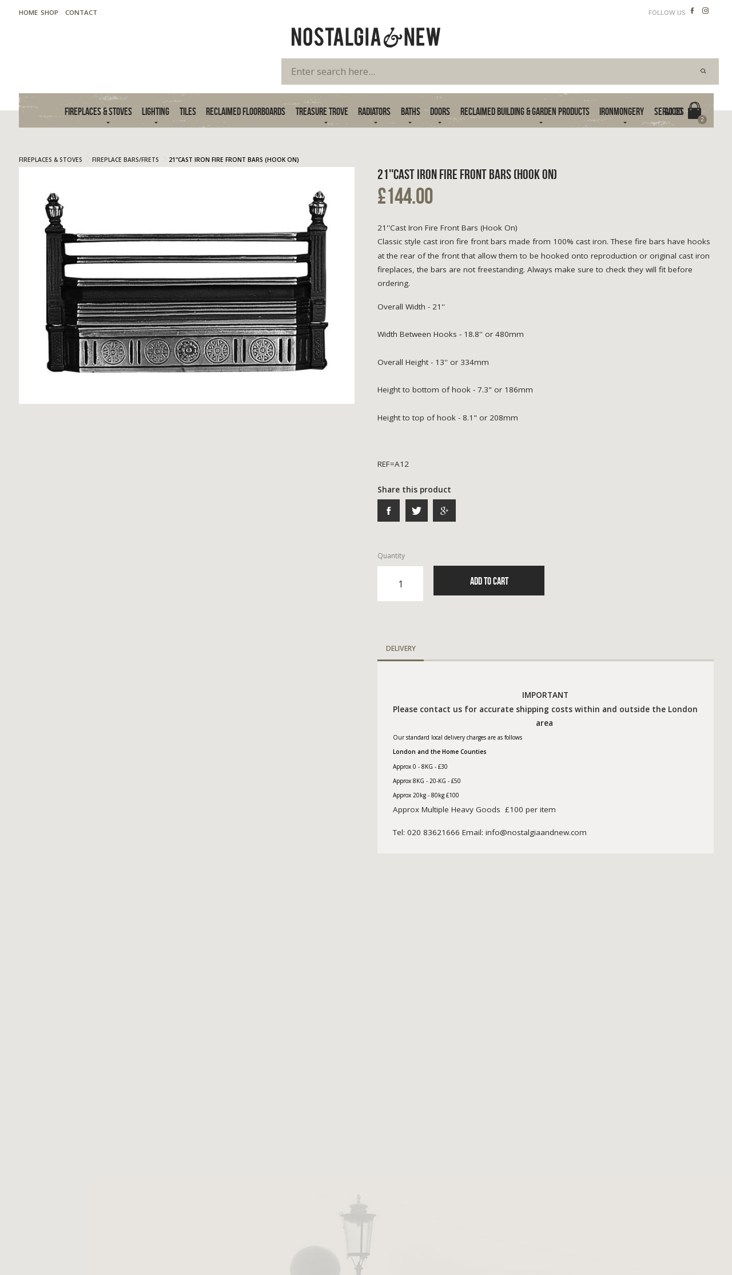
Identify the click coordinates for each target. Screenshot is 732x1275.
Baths (410, 111)
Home (28, 12)
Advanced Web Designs (677, 1252)
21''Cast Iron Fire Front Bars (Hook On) (234, 160)
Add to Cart (489, 580)
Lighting (155, 111)
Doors (440, 111)
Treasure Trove (322, 111)
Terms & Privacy (45, 1239)
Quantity (400, 576)
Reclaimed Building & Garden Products (525, 111)
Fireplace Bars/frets (125, 160)
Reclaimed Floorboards (245, 111)
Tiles (188, 111)
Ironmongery (621, 111)
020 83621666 (544, 1144)
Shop (49, 12)
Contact (81, 12)
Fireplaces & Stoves (98, 111)
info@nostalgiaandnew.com (572, 1156)
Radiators (374, 111)
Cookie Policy (107, 1239)
